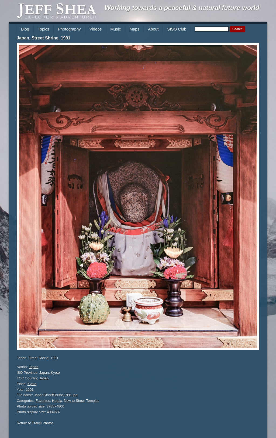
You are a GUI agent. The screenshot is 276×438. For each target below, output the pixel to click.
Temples (92, 401)
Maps (134, 29)
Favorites (43, 401)
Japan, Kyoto (49, 372)
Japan (33, 367)
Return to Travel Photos (35, 423)
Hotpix (57, 401)
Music (115, 29)
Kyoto (31, 384)
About (153, 29)
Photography (69, 29)
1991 (30, 390)
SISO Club (176, 29)
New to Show (74, 401)
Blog (25, 29)
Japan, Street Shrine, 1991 (43, 38)
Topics (43, 29)
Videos (95, 29)
